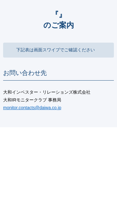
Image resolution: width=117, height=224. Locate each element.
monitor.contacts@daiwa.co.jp (32, 107)
